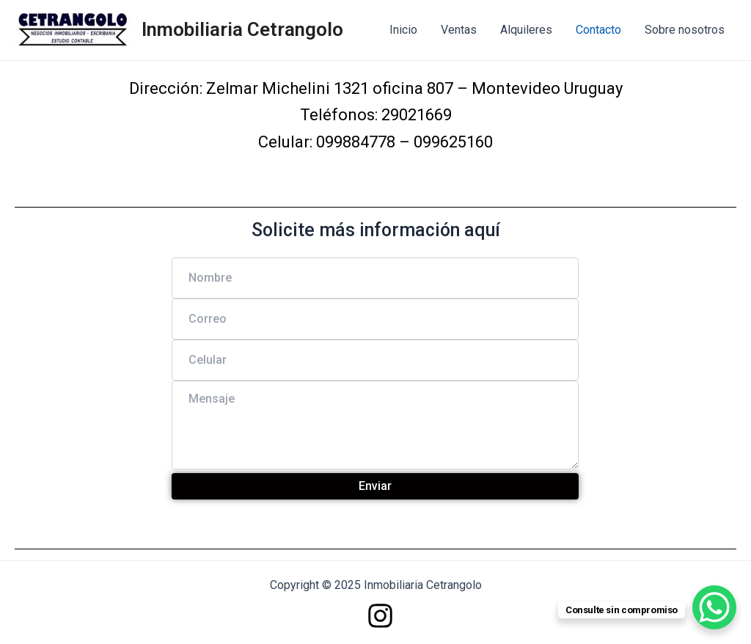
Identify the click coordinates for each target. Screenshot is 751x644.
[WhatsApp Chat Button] (714, 607)
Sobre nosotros (685, 30)
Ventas (459, 30)
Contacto (598, 30)
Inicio (403, 30)
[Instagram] (380, 615)
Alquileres (526, 30)
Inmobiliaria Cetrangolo (242, 29)
